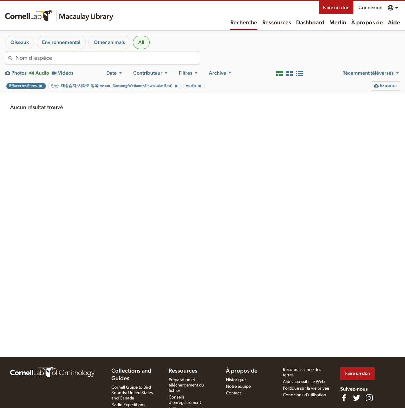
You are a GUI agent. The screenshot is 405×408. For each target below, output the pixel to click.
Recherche (243, 23)
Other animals (109, 42)
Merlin (337, 23)
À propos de (367, 23)
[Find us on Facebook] (344, 398)
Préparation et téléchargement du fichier (186, 385)
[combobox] (108, 58)
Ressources (276, 23)
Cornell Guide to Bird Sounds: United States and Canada (132, 392)
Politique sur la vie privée (306, 388)
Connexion (370, 7)
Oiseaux (19, 42)
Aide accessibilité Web (304, 382)
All (141, 42)
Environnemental (61, 42)
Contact (233, 393)
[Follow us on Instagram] (369, 398)
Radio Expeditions (128, 405)
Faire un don (336, 7)
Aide (394, 23)
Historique (236, 380)
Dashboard (310, 23)
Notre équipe (238, 386)
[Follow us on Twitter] (356, 398)
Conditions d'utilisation (304, 395)
